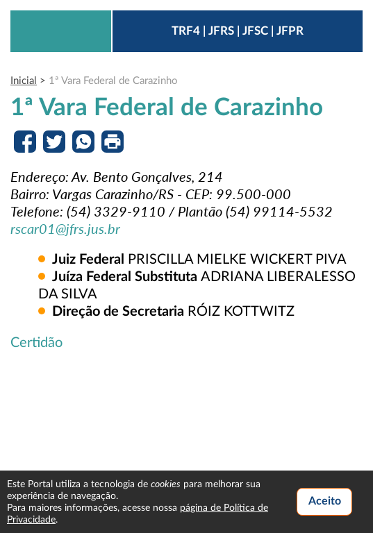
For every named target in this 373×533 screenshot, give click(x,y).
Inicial (23, 81)
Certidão (36, 343)
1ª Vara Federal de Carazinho (113, 81)
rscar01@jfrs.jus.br (65, 228)
